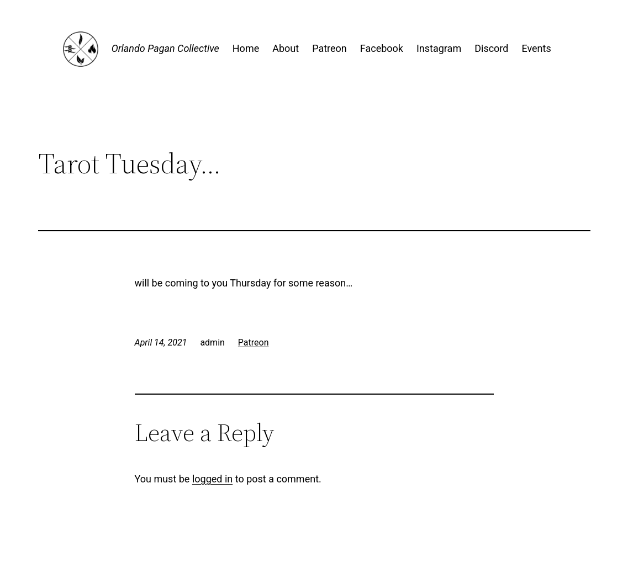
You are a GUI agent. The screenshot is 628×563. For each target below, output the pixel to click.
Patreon (253, 342)
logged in (212, 479)
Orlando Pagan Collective (165, 48)
